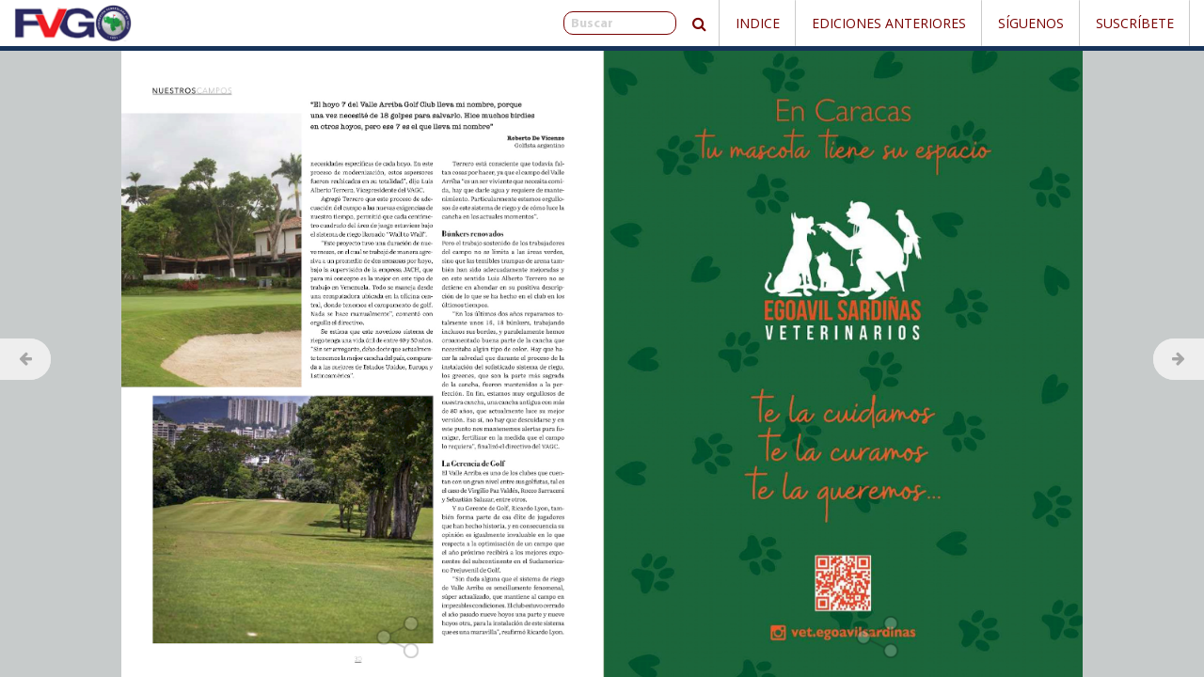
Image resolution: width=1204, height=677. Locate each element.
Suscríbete (1135, 23)
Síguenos (1031, 23)
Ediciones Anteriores (889, 23)
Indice (758, 23)
